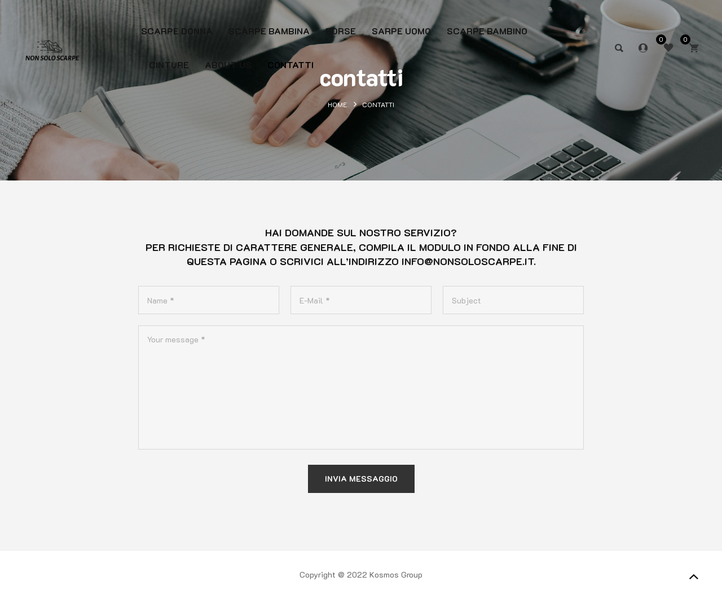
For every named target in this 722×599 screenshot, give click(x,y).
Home (337, 104)
